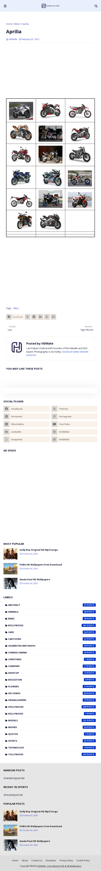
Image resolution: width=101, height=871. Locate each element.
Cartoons (52, 638)
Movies (52, 727)
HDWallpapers (52, 700)
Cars (52, 632)
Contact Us (36, 860)
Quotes (52, 734)
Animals (52, 611)
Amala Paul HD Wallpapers (35, 579)
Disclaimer (51, 860)
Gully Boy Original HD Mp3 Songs (39, 549)
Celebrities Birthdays (52, 645)
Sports (52, 740)
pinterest (31, 355)
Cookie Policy (83, 860)
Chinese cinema (52, 652)
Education (52, 679)
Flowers (52, 686)
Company (52, 666)
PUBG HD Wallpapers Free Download (41, 564)
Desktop (52, 672)
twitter (76, 351)
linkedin (84, 351)
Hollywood (52, 706)
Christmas (52, 659)
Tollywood (52, 754)
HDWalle (13, 39)
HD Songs (52, 693)
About (25, 860)
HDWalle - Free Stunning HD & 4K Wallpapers (59, 866)
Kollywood (52, 713)
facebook (67, 351)
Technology (52, 747)
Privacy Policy (66, 860)
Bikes (17, 23)
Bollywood (52, 625)
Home (9, 23)
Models (52, 720)
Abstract (52, 605)
